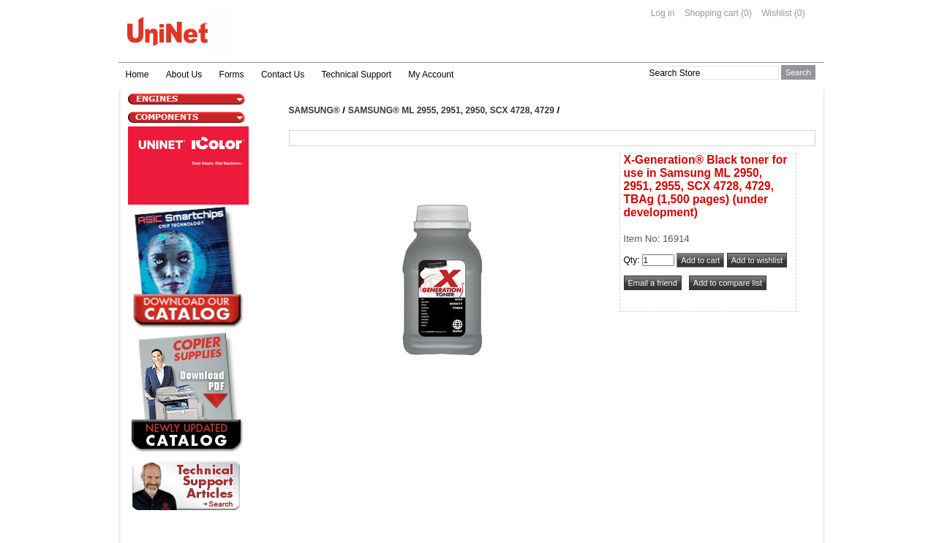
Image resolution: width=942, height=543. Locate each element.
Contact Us (282, 74)
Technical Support (356, 74)
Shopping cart (712, 13)
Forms (231, 74)
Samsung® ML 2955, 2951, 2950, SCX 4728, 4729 (451, 110)
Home (137, 74)
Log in (663, 13)
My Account (430, 74)
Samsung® (314, 110)
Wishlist (776, 13)
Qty (631, 260)
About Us (184, 74)
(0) (746, 13)
